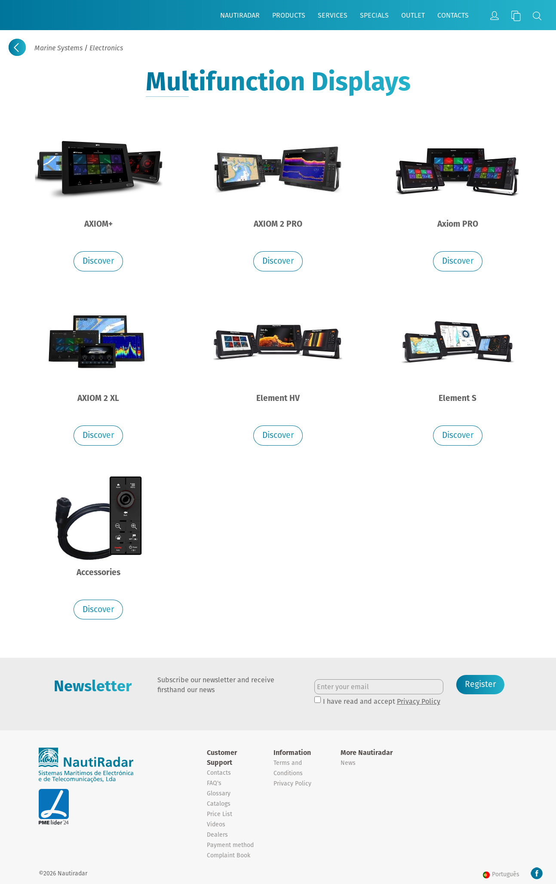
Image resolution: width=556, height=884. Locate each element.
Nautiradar (240, 15)
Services (332, 15)
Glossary (218, 793)
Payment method (230, 845)
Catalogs (218, 803)
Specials (374, 15)
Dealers (217, 834)
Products (288, 15)
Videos (216, 824)
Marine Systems (58, 48)
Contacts (453, 15)
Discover (98, 261)
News (348, 762)
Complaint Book (228, 855)
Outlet (413, 15)
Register (480, 684)
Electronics (106, 48)
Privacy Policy (418, 701)
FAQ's (214, 783)
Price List (219, 814)
